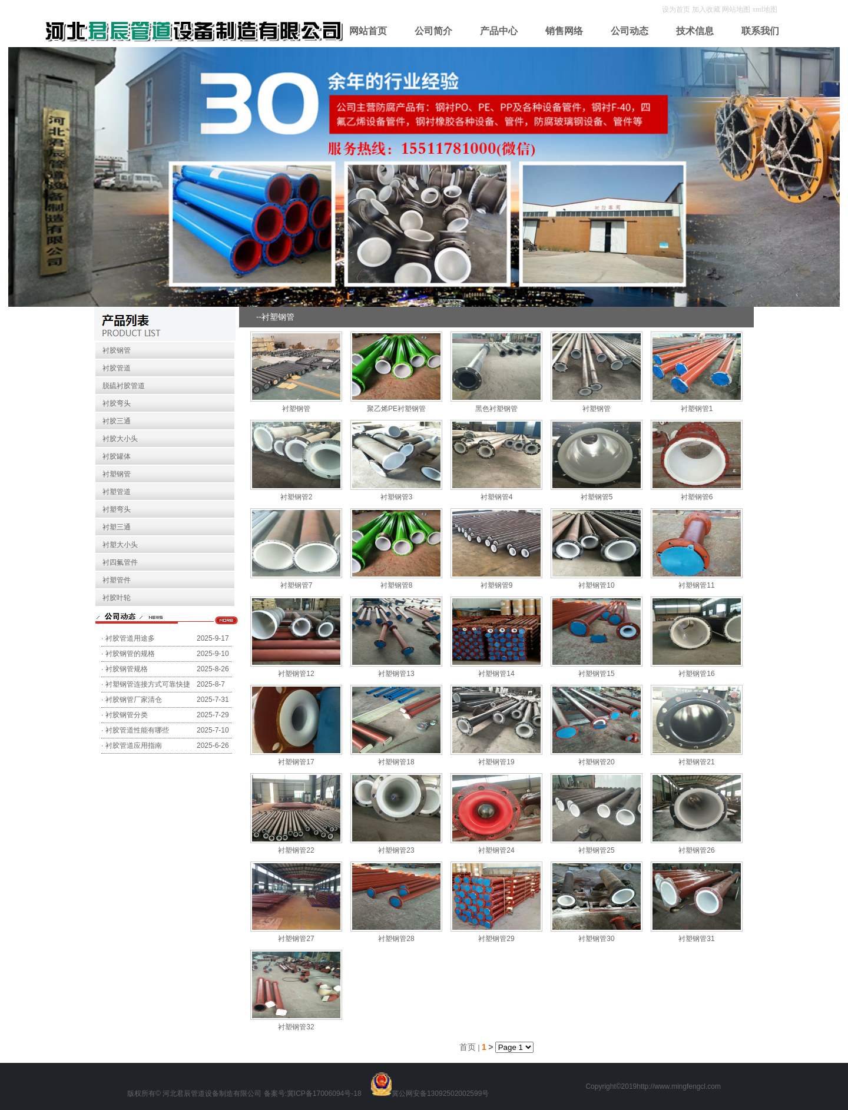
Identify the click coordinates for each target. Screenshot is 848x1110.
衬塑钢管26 (696, 850)
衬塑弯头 (116, 509)
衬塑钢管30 (596, 939)
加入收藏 (707, 9)
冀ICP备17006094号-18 (324, 1093)
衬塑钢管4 (497, 497)
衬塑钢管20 (596, 762)
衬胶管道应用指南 (133, 745)
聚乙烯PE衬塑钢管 (396, 409)
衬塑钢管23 (396, 850)
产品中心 (499, 31)
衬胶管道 (116, 368)
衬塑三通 (116, 527)
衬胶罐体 (116, 456)
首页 (467, 1047)
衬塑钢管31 (696, 939)
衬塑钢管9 (497, 585)
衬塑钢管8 (396, 585)
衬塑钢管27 (296, 939)
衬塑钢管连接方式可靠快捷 (147, 684)
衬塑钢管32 (296, 1027)
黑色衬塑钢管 (496, 409)
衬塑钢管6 (697, 497)
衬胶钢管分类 (126, 715)
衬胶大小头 (120, 439)
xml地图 (764, 9)
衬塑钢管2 (296, 497)
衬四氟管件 (120, 562)
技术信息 (695, 31)
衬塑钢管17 (296, 762)
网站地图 (736, 9)
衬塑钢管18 (396, 762)
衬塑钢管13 (396, 674)
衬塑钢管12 (296, 674)
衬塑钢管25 (596, 850)
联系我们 (760, 31)
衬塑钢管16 (696, 674)
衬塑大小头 (120, 545)
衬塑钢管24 (496, 850)
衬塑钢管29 (496, 939)
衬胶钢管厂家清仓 (133, 699)
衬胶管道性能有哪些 (137, 730)
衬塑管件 (116, 580)
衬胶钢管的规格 (130, 654)
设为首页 (677, 9)
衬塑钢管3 (396, 497)
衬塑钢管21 (696, 762)
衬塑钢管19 (496, 762)
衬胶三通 (116, 421)
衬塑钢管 (116, 474)
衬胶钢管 (116, 350)
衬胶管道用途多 (130, 638)
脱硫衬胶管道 (123, 386)
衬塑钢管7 (296, 585)
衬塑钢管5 (597, 497)
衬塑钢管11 (696, 585)
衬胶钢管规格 (126, 669)
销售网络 (564, 31)
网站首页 (368, 31)
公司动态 (629, 31)
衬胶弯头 (116, 403)
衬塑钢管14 (496, 674)
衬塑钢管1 (697, 409)
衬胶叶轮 (116, 598)
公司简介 (433, 31)
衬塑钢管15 (596, 674)
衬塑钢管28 (396, 939)
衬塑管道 (116, 492)
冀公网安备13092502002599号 (440, 1093)
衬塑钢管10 (596, 585)
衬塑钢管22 (296, 850)
